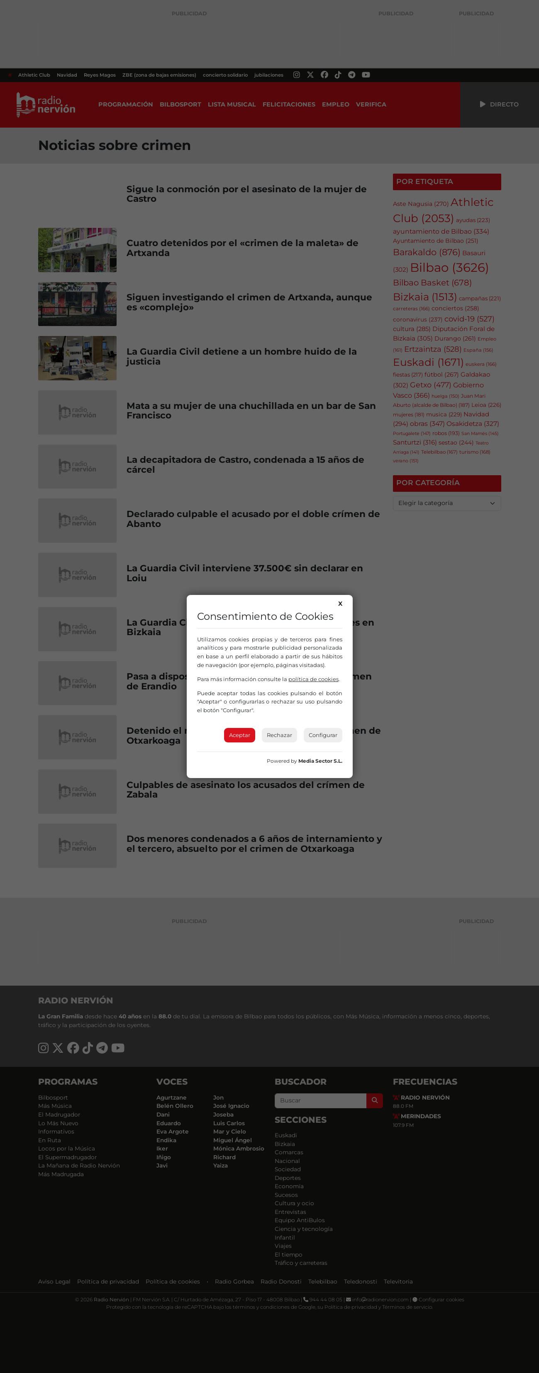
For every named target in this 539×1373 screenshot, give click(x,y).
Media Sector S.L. (320, 761)
